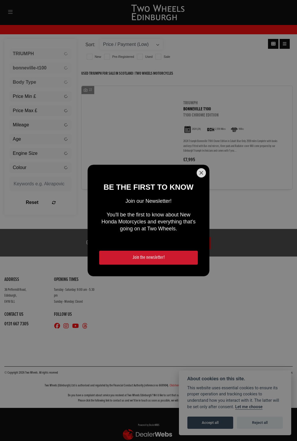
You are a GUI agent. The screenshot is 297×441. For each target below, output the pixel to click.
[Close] (201, 173)
